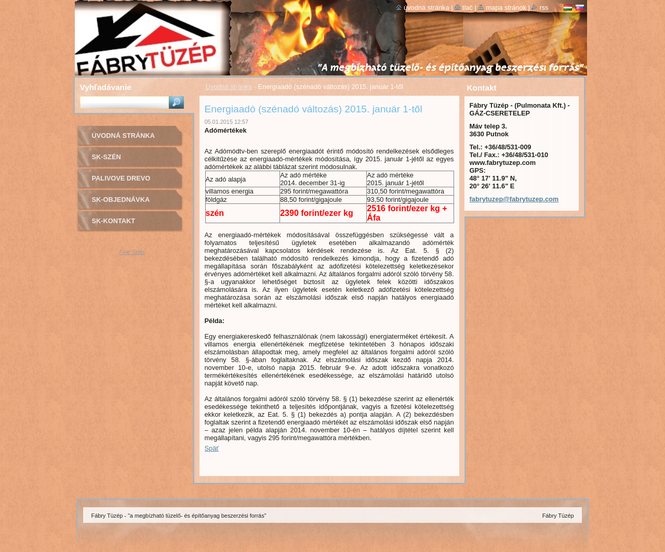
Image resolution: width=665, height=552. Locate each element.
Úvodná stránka (229, 87)
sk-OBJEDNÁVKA (121, 199)
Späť (212, 448)
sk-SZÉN (106, 157)
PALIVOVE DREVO (121, 178)
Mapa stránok (506, 7)
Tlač (467, 7)
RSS (543, 7)
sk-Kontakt (114, 221)
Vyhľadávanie (105, 87)
